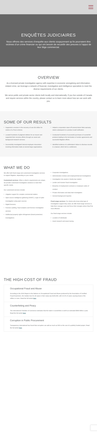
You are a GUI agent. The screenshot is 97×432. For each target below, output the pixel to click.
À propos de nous (11, 391)
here (34, 298)
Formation (8, 394)
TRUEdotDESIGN (28, 427)
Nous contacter (10, 400)
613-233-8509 (62, 389)
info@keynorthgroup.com (62, 398)
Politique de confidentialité (42, 424)
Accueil (7, 389)
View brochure (48, 257)
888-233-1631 (67, 392)
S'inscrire (85, 408)
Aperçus (7, 397)
